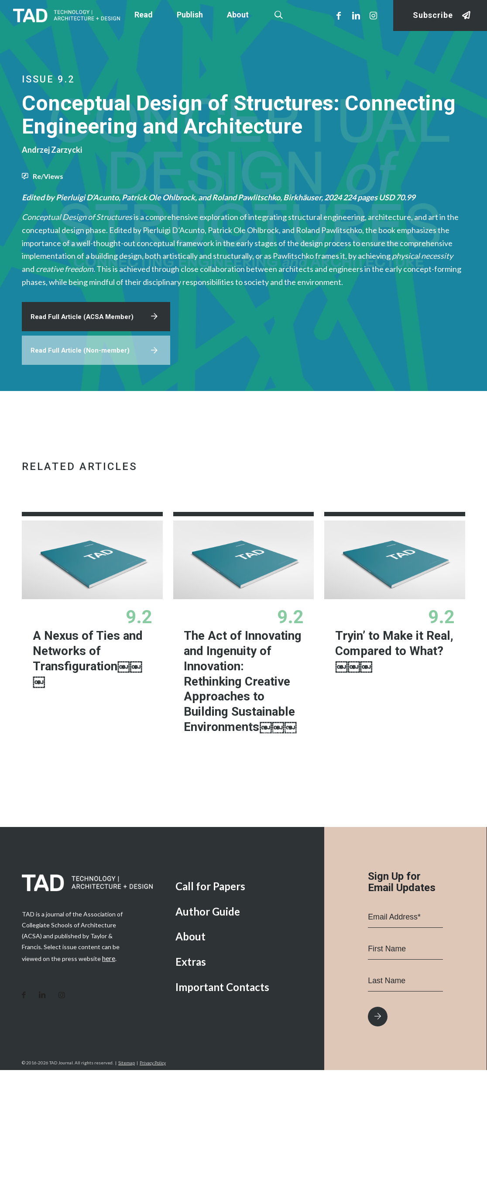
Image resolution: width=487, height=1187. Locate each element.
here (108, 1074)
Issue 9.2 (48, 79)
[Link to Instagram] (373, 15)
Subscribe (433, 15)
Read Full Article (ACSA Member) (85, 357)
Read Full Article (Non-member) (83, 393)
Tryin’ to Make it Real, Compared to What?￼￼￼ (389, 696)
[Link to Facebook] (338, 15)
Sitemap (126, 1179)
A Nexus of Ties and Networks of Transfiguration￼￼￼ (92, 704)
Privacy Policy (153, 1179)
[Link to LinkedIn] (356, 15)
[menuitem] (243, 1003)
